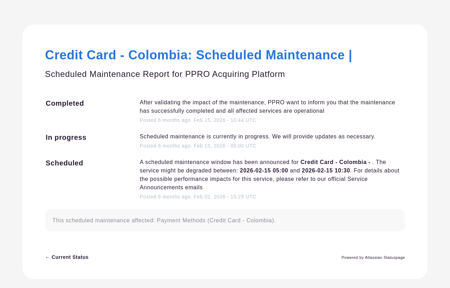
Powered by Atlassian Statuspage (373, 257)
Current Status (67, 257)
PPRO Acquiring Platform (235, 74)
